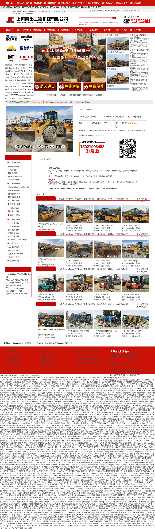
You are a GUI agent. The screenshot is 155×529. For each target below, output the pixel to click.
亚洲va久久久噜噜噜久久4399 (99, 508)
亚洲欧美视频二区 (130, 497)
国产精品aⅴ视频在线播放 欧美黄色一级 (58, 397)
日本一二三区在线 (17, 410)
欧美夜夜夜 (79, 399)
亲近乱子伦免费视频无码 (137, 504)
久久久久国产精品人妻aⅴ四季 (81, 421)
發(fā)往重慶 (111, 71)
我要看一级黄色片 (13, 391)
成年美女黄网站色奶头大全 (139, 460)
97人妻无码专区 (145, 502)
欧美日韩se (86, 482)
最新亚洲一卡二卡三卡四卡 (57, 380)
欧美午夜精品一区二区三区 (10, 421)
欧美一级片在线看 (96, 502)
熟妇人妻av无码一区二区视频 (126, 473)
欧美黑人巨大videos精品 (71, 410)
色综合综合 (4, 502)
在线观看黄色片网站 (123, 406)
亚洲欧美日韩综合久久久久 (102, 482)
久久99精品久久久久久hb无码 (108, 417)
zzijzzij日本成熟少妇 (12, 495)
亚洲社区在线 (56, 456)
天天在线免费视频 (143, 454)
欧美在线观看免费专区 (15, 510)
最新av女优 (67, 510)
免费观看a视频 (102, 452)
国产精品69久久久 (121, 460)
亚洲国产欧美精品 (37, 384)
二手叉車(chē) (107, 3)
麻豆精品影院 (20, 388)
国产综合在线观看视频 (103, 469)
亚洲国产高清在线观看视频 (15, 382)
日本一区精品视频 (22, 384)
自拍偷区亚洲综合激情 (26, 436)
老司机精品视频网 (22, 482)
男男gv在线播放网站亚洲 (32, 519)
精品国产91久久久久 (29, 495)
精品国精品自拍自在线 (109, 515)
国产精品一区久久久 (9, 436)
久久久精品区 (42, 521)
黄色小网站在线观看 (49, 406)
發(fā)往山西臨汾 (113, 37)
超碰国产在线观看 (27, 465)
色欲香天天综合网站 (101, 462)
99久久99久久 (71, 489)
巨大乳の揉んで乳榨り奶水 (103, 473)
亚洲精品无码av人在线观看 (111, 404)
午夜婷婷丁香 (122, 504)
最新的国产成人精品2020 (19, 393)
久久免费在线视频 (77, 428)
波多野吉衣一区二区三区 (68, 465)
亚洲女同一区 (86, 443)
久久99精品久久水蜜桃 (22, 438)
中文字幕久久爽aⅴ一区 (104, 460)
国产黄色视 (72, 521)
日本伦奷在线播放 (130, 395)
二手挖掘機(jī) (93, 3)
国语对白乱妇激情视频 (103, 401)
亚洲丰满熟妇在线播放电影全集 (132, 417)
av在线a (50, 419)
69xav (47, 449)
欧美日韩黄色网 (74, 452)
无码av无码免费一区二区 (85, 471)
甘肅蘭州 (110, 88)
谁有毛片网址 (87, 499)
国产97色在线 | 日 (29, 462)
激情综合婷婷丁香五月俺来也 (41, 508)
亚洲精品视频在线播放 (30, 504)
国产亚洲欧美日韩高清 (107, 428)
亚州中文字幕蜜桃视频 (95, 491)
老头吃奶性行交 (20, 380)
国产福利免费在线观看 (89, 467)
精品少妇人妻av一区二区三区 (103, 430)
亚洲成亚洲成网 (99, 456)
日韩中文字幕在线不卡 (135, 491)
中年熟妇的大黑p (115, 395)
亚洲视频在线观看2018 (145, 384)
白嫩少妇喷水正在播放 (137, 421)
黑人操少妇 (128, 480)
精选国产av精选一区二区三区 (93, 484)
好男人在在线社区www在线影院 (124, 449)
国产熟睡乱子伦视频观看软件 (94, 408)
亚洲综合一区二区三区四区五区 (45, 412)
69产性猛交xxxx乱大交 (23, 478)
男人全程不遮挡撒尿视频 (111, 388)
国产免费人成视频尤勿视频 (123, 469)
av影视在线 (42, 495)
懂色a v (66, 495)
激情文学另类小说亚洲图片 (105, 471)
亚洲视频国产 (35, 482)
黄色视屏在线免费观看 (15, 395)
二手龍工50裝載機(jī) (102, 261)
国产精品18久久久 (85, 456)
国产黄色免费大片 (56, 404)
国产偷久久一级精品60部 (33, 386)
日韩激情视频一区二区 (128, 445)
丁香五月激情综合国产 (111, 454)
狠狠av (66, 421)
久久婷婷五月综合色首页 (45, 436)
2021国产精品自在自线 (137, 428)
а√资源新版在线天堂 (123, 499)
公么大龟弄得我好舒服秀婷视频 (102, 406)
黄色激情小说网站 (47, 401)
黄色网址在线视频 (140, 513)
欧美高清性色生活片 (14, 425)
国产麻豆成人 (149, 441)
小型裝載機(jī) (99, 95)
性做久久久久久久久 (57, 391)
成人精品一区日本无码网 (53, 421)
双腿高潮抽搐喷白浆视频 (128, 467)
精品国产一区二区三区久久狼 (74, 388)
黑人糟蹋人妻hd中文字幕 (28, 499)
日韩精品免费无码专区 (139, 436)
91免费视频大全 (64, 406)
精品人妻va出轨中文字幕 (15, 489)
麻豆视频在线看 (21, 452)
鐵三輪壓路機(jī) (14, 197)
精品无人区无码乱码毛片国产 (52, 443)
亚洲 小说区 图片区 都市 (57, 515)
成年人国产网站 (53, 447)
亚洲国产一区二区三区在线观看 (129, 419)
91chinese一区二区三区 (114, 425)
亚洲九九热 (88, 391)
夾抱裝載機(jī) (52, 95)
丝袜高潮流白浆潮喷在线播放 (61, 408)
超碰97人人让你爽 (55, 495)
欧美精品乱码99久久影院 (108, 467)
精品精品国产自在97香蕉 (94, 399)
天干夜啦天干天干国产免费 (93, 447)
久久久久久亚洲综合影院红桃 (27, 399)
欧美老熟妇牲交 (105, 436)
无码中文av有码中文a (115, 486)
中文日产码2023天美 (39, 445)
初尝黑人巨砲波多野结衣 (63, 423)
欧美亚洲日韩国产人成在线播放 (71, 486)
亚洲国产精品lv (113, 386)
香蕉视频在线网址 (34, 526)
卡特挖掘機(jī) (13, 226)
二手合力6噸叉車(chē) (74, 294)
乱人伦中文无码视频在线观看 (25, 523)
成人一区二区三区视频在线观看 (45, 395)
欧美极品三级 (6, 493)
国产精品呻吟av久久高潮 (136, 408)
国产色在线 (91, 417)
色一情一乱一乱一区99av (125, 430)
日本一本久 (5, 412)
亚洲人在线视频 (51, 430)
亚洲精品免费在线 (42, 408)
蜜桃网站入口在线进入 (9, 445)
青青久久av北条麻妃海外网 (88, 523)
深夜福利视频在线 (17, 414)
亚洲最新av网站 (91, 493)
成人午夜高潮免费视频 (137, 393)
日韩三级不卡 (138, 480)
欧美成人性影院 (112, 445)
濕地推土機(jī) (13, 211)
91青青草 (23, 475)
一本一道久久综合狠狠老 (91, 382)
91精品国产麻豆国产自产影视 (39, 475)
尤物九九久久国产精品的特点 (115, 502)
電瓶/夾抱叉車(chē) (15, 254)
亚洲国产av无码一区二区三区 (54, 491)
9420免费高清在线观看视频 (88, 521)
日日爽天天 (76, 482)
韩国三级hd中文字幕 (113, 484)
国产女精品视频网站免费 (51, 467)
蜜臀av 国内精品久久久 (102, 421)
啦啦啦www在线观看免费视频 (99, 465)
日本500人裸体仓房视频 (102, 443)
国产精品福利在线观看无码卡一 (141, 458)
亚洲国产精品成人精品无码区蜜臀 (132, 523)
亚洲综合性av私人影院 (128, 515)
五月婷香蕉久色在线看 (121, 436)
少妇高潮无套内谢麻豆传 (49, 382)
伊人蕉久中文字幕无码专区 (22, 528)
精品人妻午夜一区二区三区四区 (29, 460)
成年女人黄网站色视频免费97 (82, 460)
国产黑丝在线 (100, 458)
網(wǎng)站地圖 (48, 362)
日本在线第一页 (113, 478)
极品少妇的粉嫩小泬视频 (144, 469)
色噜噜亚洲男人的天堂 (39, 391)
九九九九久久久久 (119, 508)
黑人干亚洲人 (117, 480)
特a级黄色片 (61, 441)
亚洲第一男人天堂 (37, 430)
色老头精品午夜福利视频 (47, 523)
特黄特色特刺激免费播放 (115, 408)
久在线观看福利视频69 (40, 438)
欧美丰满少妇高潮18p (122, 482)
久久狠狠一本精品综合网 (62, 504)
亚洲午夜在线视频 (35, 432)
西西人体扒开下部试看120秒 (29, 443)
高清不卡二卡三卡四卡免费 (77, 502)
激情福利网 (132, 401)
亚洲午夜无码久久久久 (132, 489)
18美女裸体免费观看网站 (132, 404)
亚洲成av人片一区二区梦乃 (57, 462)
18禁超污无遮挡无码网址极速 (105, 419)
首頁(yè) (9, 3)
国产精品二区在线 (129, 391)
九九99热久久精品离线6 (76, 491)
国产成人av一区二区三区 (90, 404)
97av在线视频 (13, 469)
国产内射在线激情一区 (124, 410)
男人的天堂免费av (65, 430)
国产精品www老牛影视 (95, 432)
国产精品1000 (25, 469)
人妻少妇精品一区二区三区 (92, 438)
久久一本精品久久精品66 (136, 423)
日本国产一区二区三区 (83, 473)
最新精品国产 (63, 454)
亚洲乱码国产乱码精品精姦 (137, 382)
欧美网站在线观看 (85, 489)
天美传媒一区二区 (34, 458)
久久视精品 (138, 425)
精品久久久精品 (49, 469)
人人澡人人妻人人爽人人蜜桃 (21, 502)
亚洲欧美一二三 (42, 425)
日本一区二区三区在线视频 (91, 414)
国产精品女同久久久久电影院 (91, 412)
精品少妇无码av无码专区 (53, 386)
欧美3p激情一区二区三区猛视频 (41, 517)
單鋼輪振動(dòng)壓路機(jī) (18, 187)
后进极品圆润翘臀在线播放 (77, 526)
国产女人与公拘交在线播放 (40, 393)
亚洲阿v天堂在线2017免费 (132, 388)
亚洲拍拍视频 (150, 491)
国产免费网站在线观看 (47, 499)
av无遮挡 (125, 414)
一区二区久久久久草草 (57, 506)
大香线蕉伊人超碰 (74, 436)
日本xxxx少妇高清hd (39, 515)
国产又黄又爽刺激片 (8, 460)
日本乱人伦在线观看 (66, 395)
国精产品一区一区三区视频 (109, 493)
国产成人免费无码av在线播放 (71, 447)
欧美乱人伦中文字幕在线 (69, 384)
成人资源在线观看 (60, 502)
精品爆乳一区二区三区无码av (44, 473)
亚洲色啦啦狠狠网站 (60, 452)
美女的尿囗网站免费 (91, 510)
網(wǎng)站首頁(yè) (132, 10)
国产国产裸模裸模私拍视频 (35, 410)
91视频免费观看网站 (34, 489)
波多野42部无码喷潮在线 (38, 506)
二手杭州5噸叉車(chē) (46, 294)
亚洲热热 (28, 473)
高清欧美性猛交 (91, 428)
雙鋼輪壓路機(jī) (14, 194)
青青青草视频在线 (89, 452)
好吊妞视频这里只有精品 (24, 497)
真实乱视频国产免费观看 (106, 504)
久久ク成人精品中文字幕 (57, 521)
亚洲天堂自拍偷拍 (128, 454)
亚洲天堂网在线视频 (118, 526)
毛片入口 (150, 523)
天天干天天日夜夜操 (90, 436)
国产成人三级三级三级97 (103, 391)
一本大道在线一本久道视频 (62, 393)
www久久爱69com (40, 478)
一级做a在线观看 (106, 510)
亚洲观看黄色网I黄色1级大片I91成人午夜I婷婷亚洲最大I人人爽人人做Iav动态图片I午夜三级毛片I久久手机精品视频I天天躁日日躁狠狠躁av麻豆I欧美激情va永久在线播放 (63, 377)
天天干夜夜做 (94, 515)
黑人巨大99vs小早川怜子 (51, 482)
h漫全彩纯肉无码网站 (117, 452)
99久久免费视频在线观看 (99, 423)
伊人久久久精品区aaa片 (23, 423)
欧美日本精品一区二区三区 (114, 475)
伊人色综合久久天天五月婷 (51, 388)
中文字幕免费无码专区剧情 (35, 510)
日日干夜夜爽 (8, 523)
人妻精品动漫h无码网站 (42, 502)
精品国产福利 (48, 489)
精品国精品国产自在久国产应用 (109, 495)
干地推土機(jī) (13, 208)
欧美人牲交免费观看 (31, 401)
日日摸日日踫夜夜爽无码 (96, 386)
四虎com (98, 410)
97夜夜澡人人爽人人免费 (37, 484)
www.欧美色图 (87, 513)
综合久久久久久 (46, 504)
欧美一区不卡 (61, 436)
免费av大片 (4, 393)
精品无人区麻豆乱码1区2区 (22, 397)
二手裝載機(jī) (50, 3)
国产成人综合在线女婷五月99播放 (81, 478)
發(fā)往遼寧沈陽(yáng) (115, 54)
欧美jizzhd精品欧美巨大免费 (136, 519)
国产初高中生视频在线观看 (112, 517)
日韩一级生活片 (60, 513)
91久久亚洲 (96, 489)
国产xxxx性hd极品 (136, 412)
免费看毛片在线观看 (146, 497)
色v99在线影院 (16, 412)
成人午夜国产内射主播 (145, 391)
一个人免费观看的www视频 (142, 482)
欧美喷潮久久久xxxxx (147, 434)
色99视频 (141, 395)
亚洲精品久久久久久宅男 (83, 419)
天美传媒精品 (46, 458)
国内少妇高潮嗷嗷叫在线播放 (44, 441)
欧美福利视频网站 (24, 471)
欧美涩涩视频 (12, 417)
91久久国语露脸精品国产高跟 (95, 486)
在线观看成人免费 (94, 388)
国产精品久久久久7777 (82, 430)
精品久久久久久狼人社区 (67, 523)
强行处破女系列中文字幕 (14, 480)
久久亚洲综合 (122, 428)
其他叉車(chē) (13, 257)
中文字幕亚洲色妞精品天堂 (131, 432)
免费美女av (83, 465)
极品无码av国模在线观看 (49, 399)
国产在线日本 (148, 419)
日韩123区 (25, 391)
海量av (2, 484)
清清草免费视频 (33, 382)
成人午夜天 (76, 414)
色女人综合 (74, 412)
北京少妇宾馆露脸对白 (8, 499)
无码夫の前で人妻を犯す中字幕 (90, 454)
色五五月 (73, 454)
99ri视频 (72, 517)
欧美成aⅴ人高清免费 (128, 493)
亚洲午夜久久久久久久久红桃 (84, 504)
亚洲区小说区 (15, 491)
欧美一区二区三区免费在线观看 (24, 493)
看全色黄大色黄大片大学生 (142, 499)
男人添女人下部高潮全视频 (84, 397)
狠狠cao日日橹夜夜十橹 (21, 456)
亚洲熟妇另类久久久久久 (114, 399)
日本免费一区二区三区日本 (16, 484)
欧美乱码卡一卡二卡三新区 (13, 473)
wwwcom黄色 (137, 406)
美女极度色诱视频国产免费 (123, 521)
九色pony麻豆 (24, 445)
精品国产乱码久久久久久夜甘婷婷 (133, 386)
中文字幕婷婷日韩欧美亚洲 (70, 382)
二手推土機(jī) (64, 3)
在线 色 (146, 432)
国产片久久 (37, 397)
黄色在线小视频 (79, 445)
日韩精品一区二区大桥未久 (103, 499)
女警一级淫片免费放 (112, 432)
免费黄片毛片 (100, 478)
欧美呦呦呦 (129, 447)
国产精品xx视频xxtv (86, 469)
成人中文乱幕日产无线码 (94, 425)
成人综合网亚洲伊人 (118, 384)
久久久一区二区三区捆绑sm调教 (15, 517)
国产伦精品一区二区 (14, 401)
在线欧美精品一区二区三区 (122, 441)
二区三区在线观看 (52, 384)
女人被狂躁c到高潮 (81, 423)
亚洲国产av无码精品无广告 (115, 491)
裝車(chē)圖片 (121, 3)
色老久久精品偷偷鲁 (133, 399)
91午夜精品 (77, 408)
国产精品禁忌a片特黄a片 (95, 445)
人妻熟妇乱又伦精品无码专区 (138, 465)
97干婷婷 (28, 395)
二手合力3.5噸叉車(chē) (103, 294)
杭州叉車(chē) (13, 250)
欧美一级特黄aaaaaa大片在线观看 (83, 495)
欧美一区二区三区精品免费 (25, 521)
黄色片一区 (77, 510)
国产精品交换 (119, 397)
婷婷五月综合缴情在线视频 (37, 404)
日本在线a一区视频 (29, 434)
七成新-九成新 (77, 231)
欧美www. (10, 447)
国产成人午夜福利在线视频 (104, 380)
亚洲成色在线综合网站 (95, 519)
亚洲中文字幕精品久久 (85, 458)
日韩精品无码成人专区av (133, 517)
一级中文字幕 (111, 458)
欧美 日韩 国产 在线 (45, 493)
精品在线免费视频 (119, 465)
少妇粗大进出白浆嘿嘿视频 (90, 384)
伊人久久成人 (123, 458)
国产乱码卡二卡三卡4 (33, 480)
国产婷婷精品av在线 (38, 419)
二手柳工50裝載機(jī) (73, 261)
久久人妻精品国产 (12, 475)
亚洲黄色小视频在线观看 (114, 519)
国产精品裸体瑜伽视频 (122, 510)
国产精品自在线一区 (120, 421)
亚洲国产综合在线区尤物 (121, 443)
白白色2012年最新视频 (71, 467)
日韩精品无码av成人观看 (52, 519)
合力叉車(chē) (13, 247)
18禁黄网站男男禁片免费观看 (46, 465)
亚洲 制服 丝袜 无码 (61, 493)
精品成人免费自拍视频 (143, 447)
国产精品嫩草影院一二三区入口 (114, 382)
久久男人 (3, 526)
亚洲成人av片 (133, 502)
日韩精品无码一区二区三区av (143, 443)
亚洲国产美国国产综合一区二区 (81, 380)
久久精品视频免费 (79, 417)
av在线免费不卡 (112, 456)
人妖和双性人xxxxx (120, 412)
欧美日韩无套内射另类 (102, 441)
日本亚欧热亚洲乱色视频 (43, 423)
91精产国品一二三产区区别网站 (53, 526)
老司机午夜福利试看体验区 (67, 469)
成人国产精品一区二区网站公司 (88, 517)
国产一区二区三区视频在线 (32, 421)
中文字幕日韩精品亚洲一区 (144, 410)
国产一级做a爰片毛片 (140, 510)
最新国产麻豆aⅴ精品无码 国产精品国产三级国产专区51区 (80, 434)
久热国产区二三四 (74, 513)
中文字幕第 (130, 384)
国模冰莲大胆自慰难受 (128, 456)
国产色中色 (61, 499)
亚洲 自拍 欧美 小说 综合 (43, 513)
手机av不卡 (11, 399)
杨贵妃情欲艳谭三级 (8, 449)
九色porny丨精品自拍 (129, 434)
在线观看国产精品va (8, 471)
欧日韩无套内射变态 (54, 510)
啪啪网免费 (107, 412)
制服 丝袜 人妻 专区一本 (61, 460)
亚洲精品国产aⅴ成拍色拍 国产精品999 (66, 475)
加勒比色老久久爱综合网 (31, 467)
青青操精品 (141, 506)
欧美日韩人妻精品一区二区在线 (60, 445)
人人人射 (105, 384)
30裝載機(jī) (63, 95)
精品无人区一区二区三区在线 (11, 386)
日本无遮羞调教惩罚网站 (109, 523)
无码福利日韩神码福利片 (64, 401)
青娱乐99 (117, 391)
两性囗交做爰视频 (124, 471)
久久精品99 (41, 462)
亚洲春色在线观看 (120, 401)
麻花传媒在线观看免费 (127, 506)
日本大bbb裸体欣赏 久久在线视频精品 (19, 408)
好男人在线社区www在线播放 (39, 452)
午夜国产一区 (37, 469)
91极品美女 (139, 521)
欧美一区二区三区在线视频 (31, 491)
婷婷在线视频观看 (74, 441)
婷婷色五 (40, 449)
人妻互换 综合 (87, 441)
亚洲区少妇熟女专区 (82, 393)
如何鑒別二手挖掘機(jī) (138, 84)
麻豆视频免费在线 (70, 456)
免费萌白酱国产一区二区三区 (14, 458)
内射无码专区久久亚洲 (65, 473)
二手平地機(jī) (78, 3)
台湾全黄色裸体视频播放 (63, 419)
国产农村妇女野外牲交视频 (38, 428)
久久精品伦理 (102, 395)
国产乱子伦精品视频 (87, 497)
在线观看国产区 (39, 447)
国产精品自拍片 (29, 425)
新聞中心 (120, 10)
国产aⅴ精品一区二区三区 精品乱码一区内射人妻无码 (91, 480)
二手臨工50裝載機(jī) (130, 261)
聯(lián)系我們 (135, 3)
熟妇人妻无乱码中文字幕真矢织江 (109, 497)
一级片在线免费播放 (117, 423)
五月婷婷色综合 (87, 410)
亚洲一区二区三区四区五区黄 (133, 495)
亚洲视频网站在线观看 (111, 434)
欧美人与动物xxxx (67, 399)
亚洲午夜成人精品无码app (78, 515)
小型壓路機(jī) (13, 200)
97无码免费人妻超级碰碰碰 (85, 395)
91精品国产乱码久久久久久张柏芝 (129, 380)
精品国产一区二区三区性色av (17, 419)
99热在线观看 (8, 452)
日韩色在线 (27, 412)
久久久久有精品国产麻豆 (47, 454)
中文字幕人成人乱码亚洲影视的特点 (56, 480)
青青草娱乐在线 (131, 486)
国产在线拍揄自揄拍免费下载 (16, 432)
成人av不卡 (79, 425)
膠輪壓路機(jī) (13, 190)
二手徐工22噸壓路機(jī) (131, 225)
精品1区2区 (69, 425)
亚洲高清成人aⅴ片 (74, 499)
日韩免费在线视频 (54, 410)
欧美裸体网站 (126, 513)
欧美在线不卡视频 (134, 508)
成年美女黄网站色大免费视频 (64, 458)
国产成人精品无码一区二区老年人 (58, 417)
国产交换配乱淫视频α (118, 393)
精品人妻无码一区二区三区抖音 (122, 462)
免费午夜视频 (141, 430)
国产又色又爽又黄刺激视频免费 (80, 462)
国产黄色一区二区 (74, 484)
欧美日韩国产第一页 (72, 443)
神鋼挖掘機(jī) (13, 233)
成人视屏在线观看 (26, 417)
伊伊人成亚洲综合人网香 (100, 393)
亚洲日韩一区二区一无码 (36, 380)
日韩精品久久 (18, 406)
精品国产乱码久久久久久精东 (75, 386)
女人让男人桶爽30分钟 (111, 513)
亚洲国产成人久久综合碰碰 (112, 489)
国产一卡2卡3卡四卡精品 (84, 401)
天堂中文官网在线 (24, 515)
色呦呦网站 (142, 445)
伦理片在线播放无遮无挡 (57, 478)
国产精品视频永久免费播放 (77, 508)
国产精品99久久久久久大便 (99, 526)
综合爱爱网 (138, 441)
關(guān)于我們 (23, 3)
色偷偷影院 (128, 425)
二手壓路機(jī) (36, 3)
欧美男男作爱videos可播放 (16, 454)
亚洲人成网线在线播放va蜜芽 (43, 471)
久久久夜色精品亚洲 (21, 508)
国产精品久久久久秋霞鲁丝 (130, 478)
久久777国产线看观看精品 (68, 497)
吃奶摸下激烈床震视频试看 (47, 486)
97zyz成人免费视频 (132, 397)
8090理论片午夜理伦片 (112, 414)
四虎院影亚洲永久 (34, 388)
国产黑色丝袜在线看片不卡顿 (36, 414)
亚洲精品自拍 (59, 489)
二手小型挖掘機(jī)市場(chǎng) (77, 331)
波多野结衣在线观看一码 (114, 447)
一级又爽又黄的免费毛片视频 (100, 449)
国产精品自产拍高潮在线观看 (59, 414)
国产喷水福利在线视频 (74, 391)
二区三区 (62, 484)
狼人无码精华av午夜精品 (135, 475)
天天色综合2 (67, 482)
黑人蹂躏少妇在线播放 (8, 443)
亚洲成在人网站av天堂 (104, 397)
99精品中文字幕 (108, 410)
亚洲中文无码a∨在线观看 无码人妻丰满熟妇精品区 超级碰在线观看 (92, 506)
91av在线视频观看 (61, 517)
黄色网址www (22, 428)
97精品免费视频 (21, 506)
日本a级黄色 (143, 473)
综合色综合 (141, 484)
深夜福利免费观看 (74, 438)
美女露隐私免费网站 (21, 430)
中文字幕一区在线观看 (137, 438)
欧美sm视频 (53, 484)
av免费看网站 (63, 412)
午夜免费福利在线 (142, 462)
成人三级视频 (39, 417)
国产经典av (17, 519)
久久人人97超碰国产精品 (47, 434)
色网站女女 (32, 454)
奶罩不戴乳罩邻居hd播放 (26, 486)
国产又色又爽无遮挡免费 (59, 428)
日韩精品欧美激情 (129, 484)
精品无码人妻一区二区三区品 (46, 497)
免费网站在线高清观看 (80, 406)
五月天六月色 (132, 452)
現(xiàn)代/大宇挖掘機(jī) (17, 239)
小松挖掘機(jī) (13, 223)
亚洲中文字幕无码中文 (17, 526)
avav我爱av (12, 404)
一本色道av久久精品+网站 (75, 432)
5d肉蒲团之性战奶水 (72, 404)
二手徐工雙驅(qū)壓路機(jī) (104, 225)
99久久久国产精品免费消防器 (21, 513)
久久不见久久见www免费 (59, 449)
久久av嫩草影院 (59, 508)
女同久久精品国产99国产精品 (74, 519)
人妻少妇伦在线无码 (58, 438)
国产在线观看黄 (106, 521)
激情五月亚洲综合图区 (79, 449)
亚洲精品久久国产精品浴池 (92, 475)
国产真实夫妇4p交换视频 (26, 449)
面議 (52, 229)
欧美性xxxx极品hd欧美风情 (21, 441)
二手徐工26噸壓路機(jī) (74, 225)
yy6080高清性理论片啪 (136, 526)
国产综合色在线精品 (33, 406)
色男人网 (9, 423)
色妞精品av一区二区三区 (64, 471)
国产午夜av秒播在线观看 (40, 456)
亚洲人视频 (46, 460)
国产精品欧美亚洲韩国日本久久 (116, 438)
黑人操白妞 (22, 404)
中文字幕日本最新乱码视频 (53, 432)
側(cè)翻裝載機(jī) (86, 95)
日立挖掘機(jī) (13, 230)
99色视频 (97, 513)
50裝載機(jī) (73, 95)
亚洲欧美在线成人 (57, 425)
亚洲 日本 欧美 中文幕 (23, 447)
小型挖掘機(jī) (13, 236)
